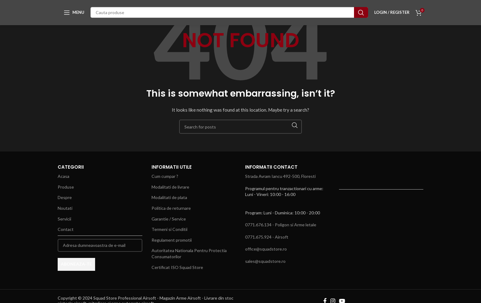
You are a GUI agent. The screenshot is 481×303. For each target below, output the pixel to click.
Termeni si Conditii (169, 229)
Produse (66, 187)
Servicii (64, 218)
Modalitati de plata (169, 197)
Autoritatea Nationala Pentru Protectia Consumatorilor (189, 253)
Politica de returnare (171, 208)
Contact (66, 229)
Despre (65, 197)
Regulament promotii (172, 240)
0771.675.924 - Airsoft (266, 237)
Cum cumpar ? (165, 176)
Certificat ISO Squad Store (177, 267)
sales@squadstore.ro (265, 261)
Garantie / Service (169, 218)
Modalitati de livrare (170, 187)
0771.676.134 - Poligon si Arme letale (280, 224)
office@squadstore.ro (266, 248)
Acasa (63, 176)
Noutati (65, 208)
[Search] (229, 14)
